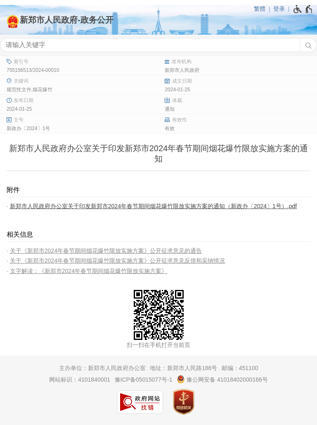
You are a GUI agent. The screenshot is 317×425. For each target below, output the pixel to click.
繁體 (259, 8)
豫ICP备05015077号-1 (144, 379)
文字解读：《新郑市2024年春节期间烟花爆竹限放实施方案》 (88, 271)
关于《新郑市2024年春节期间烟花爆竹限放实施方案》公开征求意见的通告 (106, 250)
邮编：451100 (240, 368)
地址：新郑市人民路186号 (183, 368)
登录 (279, 8)
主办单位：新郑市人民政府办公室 (102, 368)
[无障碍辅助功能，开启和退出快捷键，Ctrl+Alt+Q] (303, 9)
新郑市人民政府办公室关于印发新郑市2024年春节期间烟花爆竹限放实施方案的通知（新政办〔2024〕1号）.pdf (153, 206)
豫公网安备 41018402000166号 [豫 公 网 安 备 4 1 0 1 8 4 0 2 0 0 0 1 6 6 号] (222, 379)
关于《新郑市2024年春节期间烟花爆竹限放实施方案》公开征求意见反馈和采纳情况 (117, 260)
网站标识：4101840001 (79, 379)
